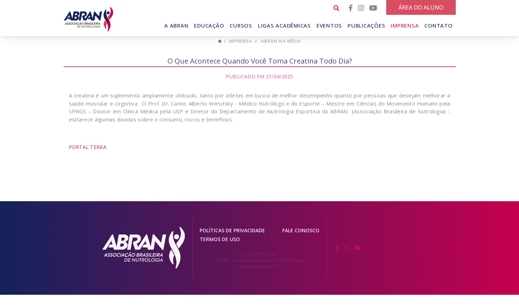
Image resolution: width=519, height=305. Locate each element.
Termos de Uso (220, 249)
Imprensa (405, 25)
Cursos (241, 25)
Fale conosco (300, 241)
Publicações (366, 25)
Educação (209, 25)
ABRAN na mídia (281, 52)
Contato (438, 25)
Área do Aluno (421, 7)
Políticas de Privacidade (232, 241)
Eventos (329, 25)
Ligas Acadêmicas (284, 25)
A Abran (176, 25)
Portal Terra (87, 157)
